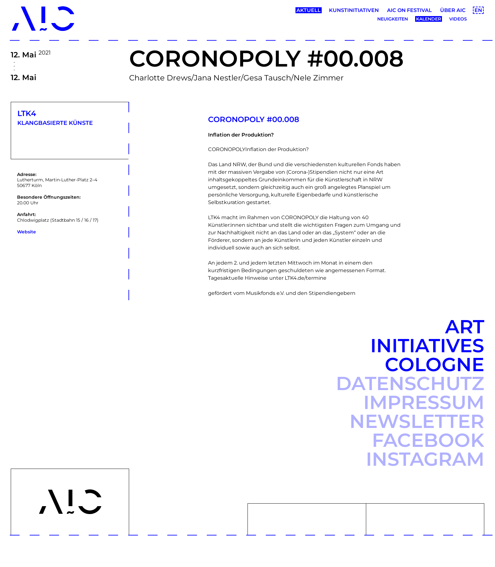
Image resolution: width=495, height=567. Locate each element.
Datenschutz (410, 383)
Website (26, 232)
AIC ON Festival (409, 10)
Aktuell (308, 10)
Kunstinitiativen (354, 10)
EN (478, 10)
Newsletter (416, 421)
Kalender (428, 19)
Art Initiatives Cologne (427, 345)
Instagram (425, 459)
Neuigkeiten (392, 19)
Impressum (423, 402)
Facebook (428, 440)
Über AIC (453, 10)
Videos (458, 19)
